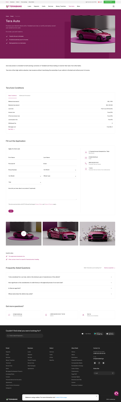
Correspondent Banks (76, 362)
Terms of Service (49, 203)
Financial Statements (76, 359)
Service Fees (9, 365)
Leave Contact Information (12, 384)
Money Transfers (10, 359)
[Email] (60, 163)
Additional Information (24, 95)
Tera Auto (8, 362)
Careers (73, 382)
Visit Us (89, 313)
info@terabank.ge (17, 313)
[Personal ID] (25, 163)
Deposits (8, 351)
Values (73, 354)
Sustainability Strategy (77, 365)
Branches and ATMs (76, 379)
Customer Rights (75, 376)
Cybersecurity (75, 370)
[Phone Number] (25, 169)
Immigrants (8, 387)
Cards (7, 354)
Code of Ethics (75, 368)
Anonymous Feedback (77, 384)
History (73, 351)
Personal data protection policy (14, 379)
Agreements (9, 382)
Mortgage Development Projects (14, 370)
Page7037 (74, 373)
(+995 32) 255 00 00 (99, 353)
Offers (51, 357)
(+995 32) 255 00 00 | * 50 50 (57, 313)
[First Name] (25, 157)
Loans (29, 351)
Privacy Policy (38, 203)
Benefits (52, 359)
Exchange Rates (10, 373)
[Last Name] (60, 157)
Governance (74, 357)
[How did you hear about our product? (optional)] (42, 192)
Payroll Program (32, 359)
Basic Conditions (12, 95)
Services (8, 357)
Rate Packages (31, 365)
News (7, 368)
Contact (8, 376)
